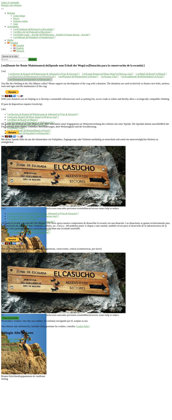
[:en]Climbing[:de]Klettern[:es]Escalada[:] (33, 29)
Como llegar (19, 15)
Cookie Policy (83, 326)
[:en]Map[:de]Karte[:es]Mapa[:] (151, 74)
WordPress (38, 350)
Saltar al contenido (10, 2)
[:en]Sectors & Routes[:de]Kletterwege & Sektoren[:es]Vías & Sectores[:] (44, 74)
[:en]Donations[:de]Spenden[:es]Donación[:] (29, 79)
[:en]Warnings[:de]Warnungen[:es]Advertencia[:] (32, 76)
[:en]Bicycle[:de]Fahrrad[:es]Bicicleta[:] (32, 32)
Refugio (11, 13)
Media (10, 40)
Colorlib (14, 350)
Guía (15, 24)
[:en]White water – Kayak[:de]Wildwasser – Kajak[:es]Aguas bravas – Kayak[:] (51, 34)
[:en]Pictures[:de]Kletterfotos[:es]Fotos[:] (78, 76)
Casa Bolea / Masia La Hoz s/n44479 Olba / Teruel (16, 340)
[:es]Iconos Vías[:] (110, 76)
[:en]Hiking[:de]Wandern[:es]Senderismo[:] (34, 37)
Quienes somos (20, 21)
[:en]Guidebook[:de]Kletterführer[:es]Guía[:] (142, 76)
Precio (16, 18)
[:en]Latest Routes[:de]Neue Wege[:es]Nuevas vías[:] (107, 74)
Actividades (13, 26)
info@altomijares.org (11, 347)
